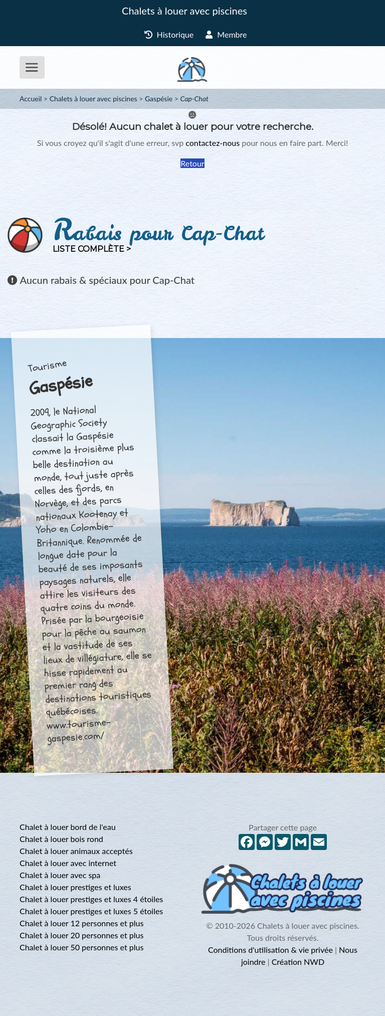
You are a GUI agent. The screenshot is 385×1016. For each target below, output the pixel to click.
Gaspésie (158, 98)
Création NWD (298, 961)
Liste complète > (92, 249)
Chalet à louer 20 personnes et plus (81, 935)
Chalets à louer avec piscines (184, 11)
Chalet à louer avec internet (68, 863)
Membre (226, 34)
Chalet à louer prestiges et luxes (75, 887)
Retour (192, 163)
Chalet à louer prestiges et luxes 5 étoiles (91, 911)
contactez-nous (212, 142)
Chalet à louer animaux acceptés (76, 851)
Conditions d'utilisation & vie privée (270, 949)
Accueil (31, 98)
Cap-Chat (194, 98)
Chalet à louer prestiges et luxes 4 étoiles (91, 899)
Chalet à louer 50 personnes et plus (81, 947)
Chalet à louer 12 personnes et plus (81, 923)
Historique (169, 34)
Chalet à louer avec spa (60, 875)
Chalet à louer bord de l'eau (68, 826)
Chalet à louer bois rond (61, 838)
